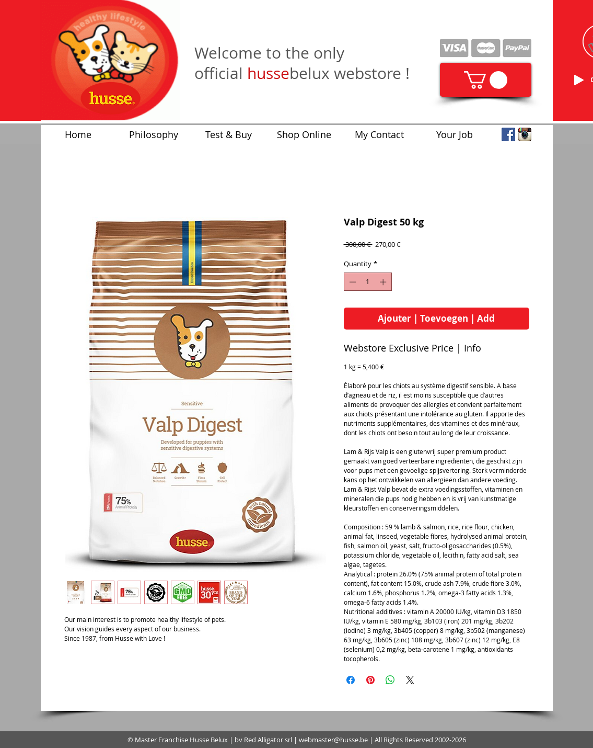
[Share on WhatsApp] (390, 680)
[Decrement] (351, 282)
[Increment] (384, 282)
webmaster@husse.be (333, 739)
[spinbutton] (367, 282)
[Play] (579, 80)
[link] (485, 80)
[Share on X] (410, 680)
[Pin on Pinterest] (370, 680)
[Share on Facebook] (350, 680)
